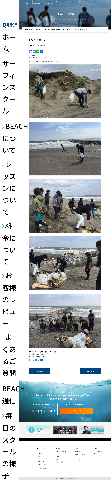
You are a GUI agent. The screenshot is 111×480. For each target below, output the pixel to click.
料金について (9, 243)
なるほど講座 (59, 462)
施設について (78, 451)
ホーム (9, 43)
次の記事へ (90, 371)
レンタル (77, 448)
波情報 (57, 456)
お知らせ (58, 459)
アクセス (96, 448)
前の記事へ (40, 371)
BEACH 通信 (9, 394)
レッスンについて (9, 188)
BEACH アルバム (79, 459)
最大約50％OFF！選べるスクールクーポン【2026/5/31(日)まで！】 (66, 29)
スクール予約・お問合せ (76, 411)
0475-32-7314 (46, 411)
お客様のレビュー (9, 299)
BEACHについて (9, 138)
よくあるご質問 (9, 355)
